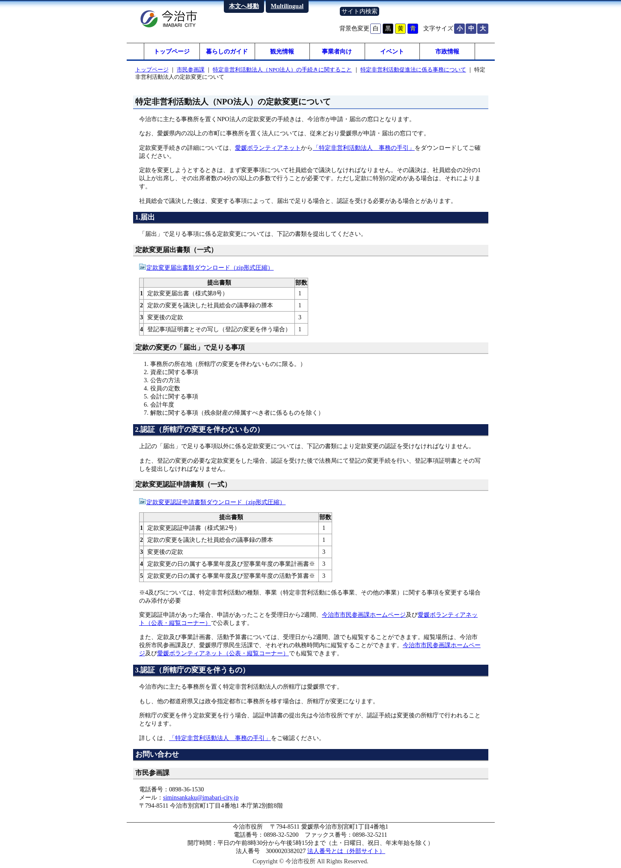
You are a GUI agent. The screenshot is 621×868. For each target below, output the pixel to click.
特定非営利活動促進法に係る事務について (413, 70)
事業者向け (337, 51)
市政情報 (447, 51)
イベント (392, 51)
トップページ (172, 51)
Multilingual (287, 6)
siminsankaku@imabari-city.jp (201, 797)
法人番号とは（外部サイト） (346, 851)
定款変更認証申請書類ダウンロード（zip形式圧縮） (216, 502)
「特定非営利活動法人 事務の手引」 (364, 148)
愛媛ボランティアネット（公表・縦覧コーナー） (223, 653)
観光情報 (282, 51)
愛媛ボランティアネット (268, 148)
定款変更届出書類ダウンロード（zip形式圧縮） (210, 268)
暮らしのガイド (227, 51)
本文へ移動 (244, 6)
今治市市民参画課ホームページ (364, 615)
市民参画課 (191, 70)
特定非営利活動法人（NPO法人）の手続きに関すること (282, 70)
